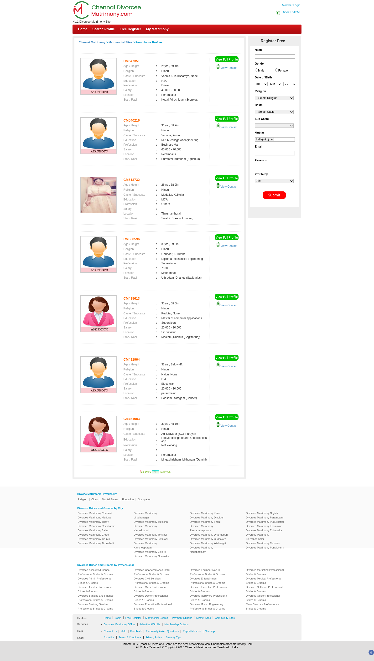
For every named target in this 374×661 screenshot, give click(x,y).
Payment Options (182, 617)
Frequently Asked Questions (162, 631)
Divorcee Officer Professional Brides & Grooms (263, 597)
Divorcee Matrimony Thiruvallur (264, 530)
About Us (109, 637)
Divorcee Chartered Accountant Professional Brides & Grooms (152, 572)
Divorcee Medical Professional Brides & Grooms (263, 580)
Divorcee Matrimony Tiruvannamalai (257, 536)
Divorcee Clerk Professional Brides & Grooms (150, 589)
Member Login (291, 5)
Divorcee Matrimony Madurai (94, 517)
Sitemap (210, 631)
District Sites (203, 617)
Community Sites (225, 617)
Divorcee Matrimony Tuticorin (151, 521)
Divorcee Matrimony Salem (93, 530)
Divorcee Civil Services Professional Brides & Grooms (151, 580)
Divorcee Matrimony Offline (119, 624)
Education (128, 499)
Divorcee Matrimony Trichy (93, 521)
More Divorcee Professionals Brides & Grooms (263, 606)
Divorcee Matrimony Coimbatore (96, 526)
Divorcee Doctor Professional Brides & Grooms (151, 597)
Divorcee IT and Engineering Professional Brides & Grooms (207, 606)
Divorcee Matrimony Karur (205, 513)
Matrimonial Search (156, 617)
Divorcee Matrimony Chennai (95, 513)
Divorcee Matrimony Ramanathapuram (201, 528)
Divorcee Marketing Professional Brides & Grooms (265, 572)
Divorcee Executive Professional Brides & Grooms (209, 589)
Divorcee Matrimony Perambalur (265, 517)
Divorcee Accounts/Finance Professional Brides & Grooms (95, 572)
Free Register (130, 29)
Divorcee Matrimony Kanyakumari (145, 528)
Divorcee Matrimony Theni (205, 521)
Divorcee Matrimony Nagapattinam (201, 549)
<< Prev (146, 472)
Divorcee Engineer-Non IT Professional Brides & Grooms (207, 572)
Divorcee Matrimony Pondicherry (265, 547)
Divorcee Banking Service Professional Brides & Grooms (95, 606)
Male (261, 70)
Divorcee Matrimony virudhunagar (145, 515)
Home (82, 29)
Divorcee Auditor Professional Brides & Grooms (95, 589)
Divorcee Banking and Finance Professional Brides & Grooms (96, 597)
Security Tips (173, 637)
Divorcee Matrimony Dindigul (206, 517)
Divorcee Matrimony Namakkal (152, 556)
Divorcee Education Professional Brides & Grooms (153, 606)
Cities (94, 499)
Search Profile (103, 29)
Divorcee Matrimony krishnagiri (208, 543)
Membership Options (176, 624)
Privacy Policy (153, 637)
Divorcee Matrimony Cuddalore (208, 539)
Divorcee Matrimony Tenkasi (150, 534)
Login (118, 617)
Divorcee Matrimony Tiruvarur (263, 543)
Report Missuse (192, 631)
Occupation (144, 499)
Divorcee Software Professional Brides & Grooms (264, 589)
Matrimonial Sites (120, 42)
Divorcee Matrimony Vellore (150, 551)
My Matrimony (157, 29)
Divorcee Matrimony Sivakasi (151, 539)
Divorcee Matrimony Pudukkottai (265, 521)
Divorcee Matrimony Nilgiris (262, 513)
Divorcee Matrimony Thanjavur (264, 526)
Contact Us (110, 631)
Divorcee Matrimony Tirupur (94, 539)
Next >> (165, 472)
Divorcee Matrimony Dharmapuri (209, 534)
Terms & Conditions (130, 637)
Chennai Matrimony (92, 42)
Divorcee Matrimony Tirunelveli (96, 543)
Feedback (136, 631)
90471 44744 (291, 12)
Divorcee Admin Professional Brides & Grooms (94, 580)
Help (123, 631)
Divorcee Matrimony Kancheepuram (145, 545)
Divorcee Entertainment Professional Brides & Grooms (207, 580)
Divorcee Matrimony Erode (93, 534)
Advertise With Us (150, 624)
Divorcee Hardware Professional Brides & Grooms (209, 597)
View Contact (226, 68)
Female (283, 70)
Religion (82, 499)
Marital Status (110, 499)
